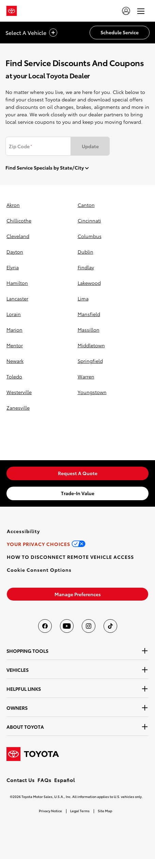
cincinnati (89, 220)
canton (86, 204)
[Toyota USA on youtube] (67, 626)
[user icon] (126, 10)
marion (14, 329)
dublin (85, 251)
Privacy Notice (50, 810)
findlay (86, 267)
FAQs (44, 780)
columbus (90, 236)
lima (83, 298)
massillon (88, 329)
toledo (14, 376)
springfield (90, 360)
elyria (12, 267)
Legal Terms (80, 810)
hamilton (17, 282)
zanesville (18, 407)
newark (15, 360)
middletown (91, 345)
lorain (13, 314)
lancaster (17, 298)
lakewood (89, 282)
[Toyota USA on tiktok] (110, 626)
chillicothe (18, 220)
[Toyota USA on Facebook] (45, 626)
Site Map (105, 810)
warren (86, 376)
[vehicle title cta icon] (53, 32)
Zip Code (20, 146)
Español (64, 780)
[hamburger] (140, 10)
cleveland (17, 236)
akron (13, 204)
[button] (39, 569)
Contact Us (20, 780)
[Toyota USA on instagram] (88, 626)
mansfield (89, 314)
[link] (77, 473)
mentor (14, 345)
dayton (14, 251)
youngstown (92, 392)
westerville (19, 392)
